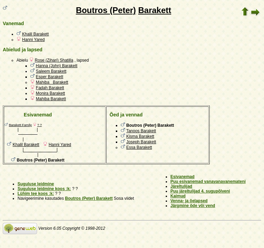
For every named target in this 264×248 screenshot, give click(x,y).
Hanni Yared (33, 39)
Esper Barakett (49, 76)
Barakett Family (20, 125)
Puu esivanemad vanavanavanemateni (208, 181)
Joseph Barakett (141, 142)
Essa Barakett (139, 147)
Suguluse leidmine (36, 184)
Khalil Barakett (35, 34)
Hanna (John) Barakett (56, 65)
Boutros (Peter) (106, 10)
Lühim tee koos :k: (36, 193)
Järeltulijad (181, 186)
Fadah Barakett (50, 87)
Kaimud (178, 196)
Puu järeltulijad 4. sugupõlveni (200, 191)
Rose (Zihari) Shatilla (54, 60)
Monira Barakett (50, 93)
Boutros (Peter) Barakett (89, 198)
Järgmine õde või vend (192, 205)
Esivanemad (182, 176)
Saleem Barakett (51, 71)
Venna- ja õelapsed (189, 200)
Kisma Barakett (140, 136)
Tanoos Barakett (141, 130)
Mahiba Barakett (52, 82)
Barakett (154, 10)
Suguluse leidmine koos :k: (44, 188)
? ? (39, 125)
